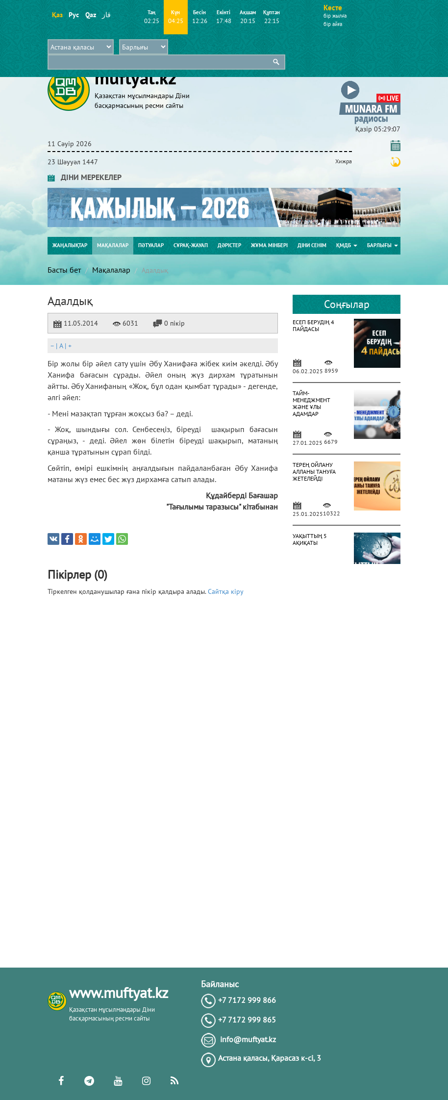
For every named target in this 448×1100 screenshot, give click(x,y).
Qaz (90, 14)
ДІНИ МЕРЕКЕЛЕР (85, 177)
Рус (74, 14)
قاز (106, 14)
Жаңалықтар (69, 245)
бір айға (333, 24)
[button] (369, 83)
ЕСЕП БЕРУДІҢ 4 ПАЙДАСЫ (313, 325)
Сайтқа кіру (226, 591)
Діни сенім (312, 245)
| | (61, 345)
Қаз (57, 14)
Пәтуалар (151, 245)
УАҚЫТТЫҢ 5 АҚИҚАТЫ (310, 539)
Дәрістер (229, 245)
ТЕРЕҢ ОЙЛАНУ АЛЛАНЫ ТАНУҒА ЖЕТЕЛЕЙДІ (314, 471)
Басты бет (64, 270)
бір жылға (335, 15)
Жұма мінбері (269, 245)
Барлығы (382, 245)
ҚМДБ (346, 245)
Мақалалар (112, 245)
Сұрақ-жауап (191, 245)
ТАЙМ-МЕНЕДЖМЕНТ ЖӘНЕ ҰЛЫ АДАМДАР (311, 403)
